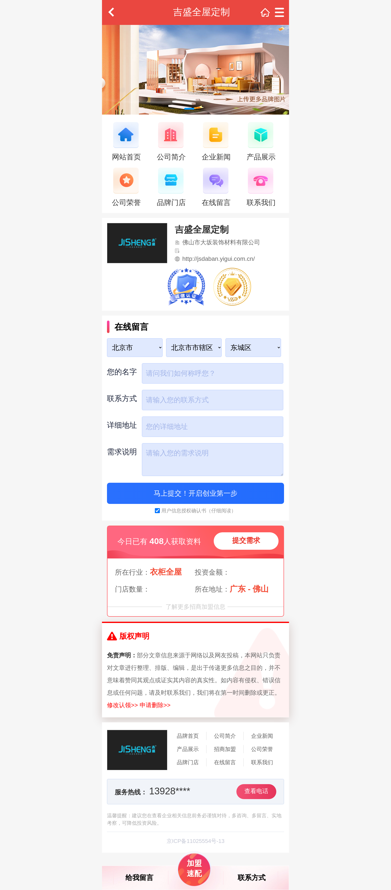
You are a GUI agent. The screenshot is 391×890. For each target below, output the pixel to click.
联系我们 (262, 762)
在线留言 (225, 762)
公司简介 (225, 736)
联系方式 (252, 878)
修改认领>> (122, 705)
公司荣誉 (262, 749)
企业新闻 (262, 736)
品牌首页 (188, 736)
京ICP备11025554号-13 (195, 841)
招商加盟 (225, 749)
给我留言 (139, 878)
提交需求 (246, 540)
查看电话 (256, 791)
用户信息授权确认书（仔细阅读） (198, 510)
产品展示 (188, 749)
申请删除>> (155, 705)
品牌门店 (188, 762)
